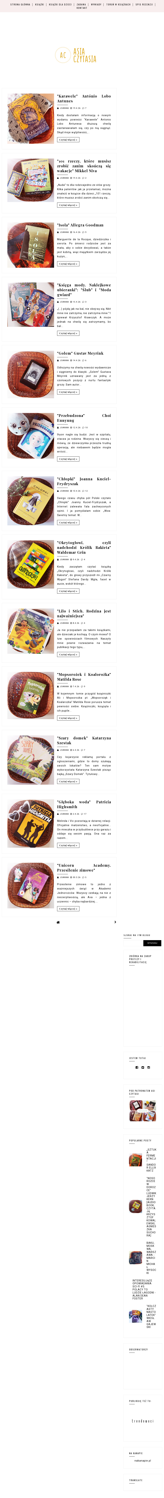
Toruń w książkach (118, 4)
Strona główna (20, 4)
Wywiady (96, 4)
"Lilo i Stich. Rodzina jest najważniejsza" (84, 613)
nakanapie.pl (143, 1460)
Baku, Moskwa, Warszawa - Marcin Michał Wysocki (151, 1257)
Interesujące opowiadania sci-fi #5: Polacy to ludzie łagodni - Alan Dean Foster (144, 1289)
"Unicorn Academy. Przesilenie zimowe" (84, 867)
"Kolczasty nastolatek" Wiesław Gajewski (151, 1317)
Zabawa (81, 4)
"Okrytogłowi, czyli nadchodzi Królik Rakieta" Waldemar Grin (84, 547)
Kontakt (82, 7)
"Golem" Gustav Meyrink (80, 353)
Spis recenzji (144, 4)
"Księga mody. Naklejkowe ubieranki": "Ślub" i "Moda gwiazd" (84, 289)
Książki (39, 4)
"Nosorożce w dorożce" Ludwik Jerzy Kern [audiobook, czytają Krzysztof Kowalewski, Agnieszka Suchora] (151, 1207)
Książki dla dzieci (60, 4)
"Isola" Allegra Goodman (80, 224)
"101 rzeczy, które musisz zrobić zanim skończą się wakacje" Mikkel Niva (84, 166)
